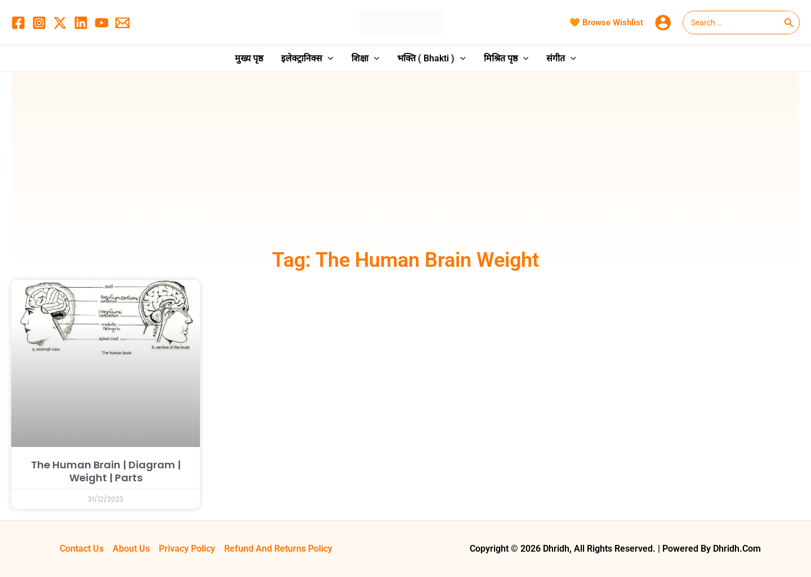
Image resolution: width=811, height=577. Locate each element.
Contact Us (82, 548)
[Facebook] (18, 23)
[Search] (789, 22)
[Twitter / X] (60, 23)
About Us (131, 548)
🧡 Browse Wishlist (606, 22)
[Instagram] (39, 23)
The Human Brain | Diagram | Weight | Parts (106, 471)
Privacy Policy (187, 548)
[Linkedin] (81, 23)
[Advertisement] (405, 161)
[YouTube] (102, 23)
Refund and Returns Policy (278, 548)
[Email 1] (122, 23)
